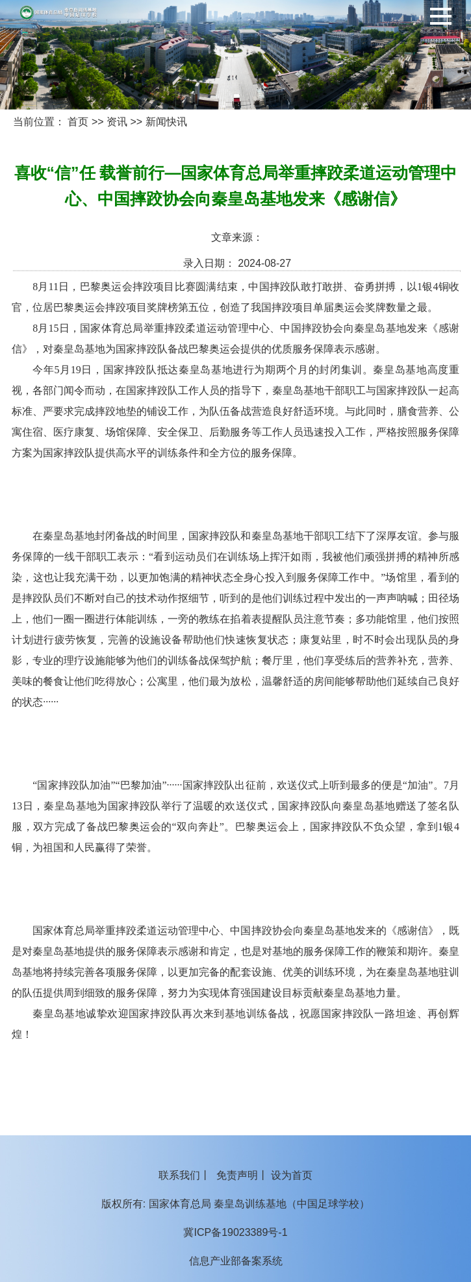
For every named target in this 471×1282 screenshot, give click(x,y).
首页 (78, 121)
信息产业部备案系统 (236, 1260)
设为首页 (291, 1175)
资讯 (117, 121)
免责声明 (237, 1175)
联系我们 (179, 1175)
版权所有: (123, 1203)
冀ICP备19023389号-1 (235, 1232)
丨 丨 (235, 1175)
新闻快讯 (166, 121)
